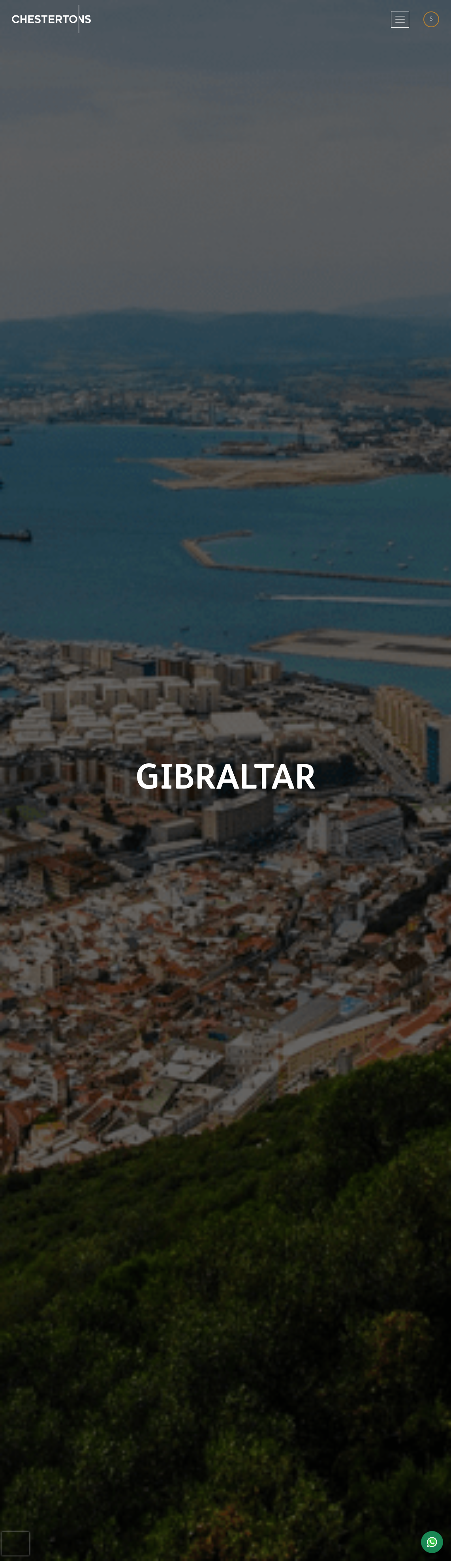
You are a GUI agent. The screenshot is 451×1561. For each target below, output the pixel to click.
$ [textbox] (431, 19)
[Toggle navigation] (400, 19)
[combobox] (434, 19)
